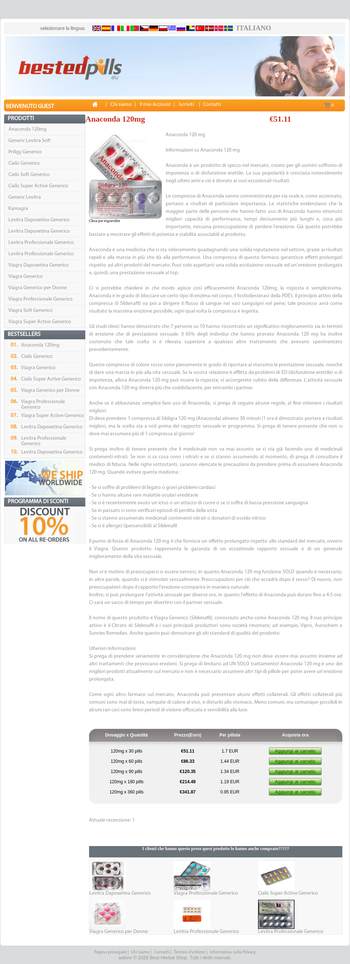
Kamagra (18, 208)
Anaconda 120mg (27, 129)
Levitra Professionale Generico (41, 242)
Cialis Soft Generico (29, 174)
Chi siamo (140, 952)
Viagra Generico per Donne (37, 288)
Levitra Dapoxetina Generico (39, 220)
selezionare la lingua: (62, 28)
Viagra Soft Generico (30, 310)
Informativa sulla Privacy (233, 952)
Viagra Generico (25, 276)
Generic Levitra (24, 197)
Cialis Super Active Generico (38, 186)
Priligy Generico (25, 152)
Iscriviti (186, 104)
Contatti (161, 952)
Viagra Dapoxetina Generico (38, 265)
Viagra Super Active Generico (39, 322)
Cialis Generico (24, 163)
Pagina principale (110, 952)
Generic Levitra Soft (29, 141)
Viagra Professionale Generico (40, 299)
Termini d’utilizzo (189, 952)
